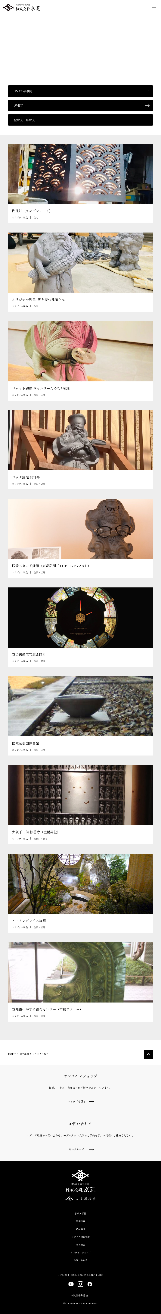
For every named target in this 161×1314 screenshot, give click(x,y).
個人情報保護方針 (80, 1295)
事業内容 (80, 1221)
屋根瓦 (18, 105)
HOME (12, 1054)
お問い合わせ (80, 1260)
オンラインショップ (80, 1252)
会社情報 (80, 1244)
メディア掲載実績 (81, 1236)
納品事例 (24, 1054)
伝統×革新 (80, 1213)
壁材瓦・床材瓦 (24, 120)
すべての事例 (23, 91)
